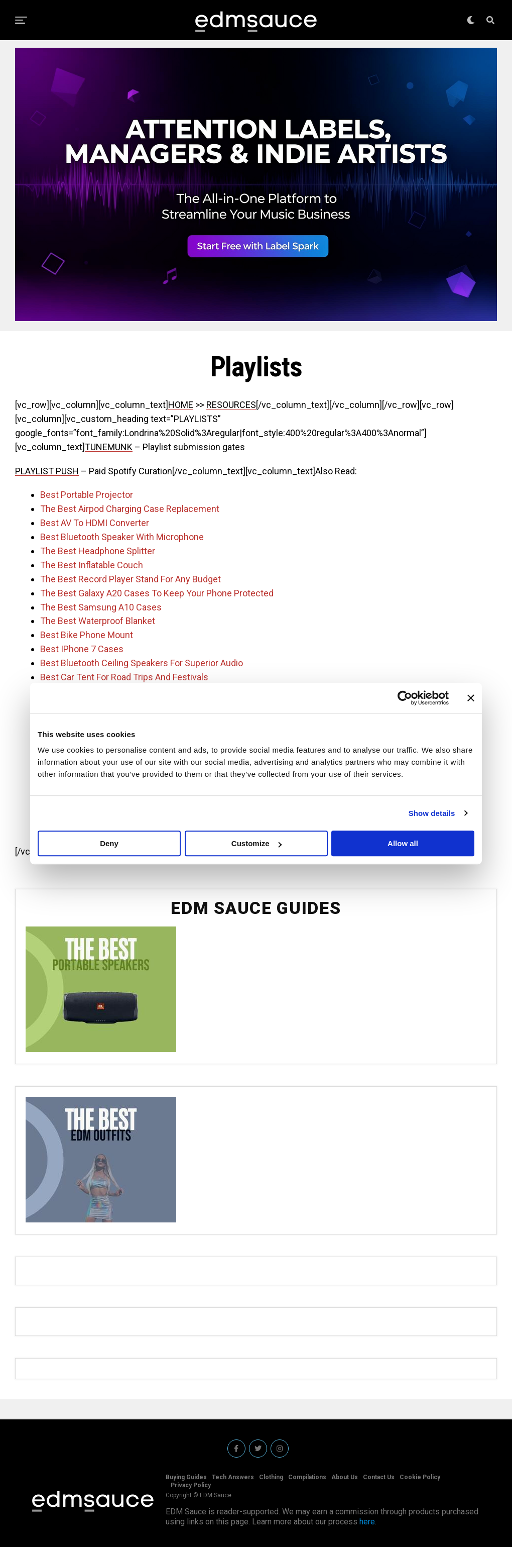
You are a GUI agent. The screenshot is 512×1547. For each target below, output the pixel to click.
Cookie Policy (420, 1477)
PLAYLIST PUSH (47, 471)
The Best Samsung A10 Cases (101, 607)
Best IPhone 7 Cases (81, 649)
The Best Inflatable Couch (91, 565)
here (367, 1521)
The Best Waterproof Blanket (97, 620)
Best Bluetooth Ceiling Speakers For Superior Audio (141, 663)
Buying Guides (186, 1477)
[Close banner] (470, 697)
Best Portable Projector (86, 494)
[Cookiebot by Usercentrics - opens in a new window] (405, 697)
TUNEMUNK (109, 447)
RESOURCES (231, 404)
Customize (256, 843)
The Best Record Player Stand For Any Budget (130, 579)
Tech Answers (233, 1477)
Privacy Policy (191, 1485)
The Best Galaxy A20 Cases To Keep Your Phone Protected (157, 593)
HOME (180, 404)
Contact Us (379, 1477)
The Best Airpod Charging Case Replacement (129, 508)
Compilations (307, 1477)
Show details (432, 813)
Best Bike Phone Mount (86, 635)
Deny (109, 843)
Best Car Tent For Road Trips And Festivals (124, 677)
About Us (344, 1477)
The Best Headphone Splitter (97, 551)
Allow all (403, 843)
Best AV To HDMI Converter (94, 523)
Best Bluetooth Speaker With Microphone (122, 537)
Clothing (271, 1477)
